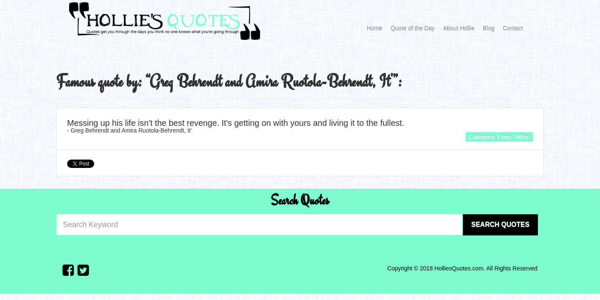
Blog (489, 28)
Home (374, 28)
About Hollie (459, 28)
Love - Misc (513, 136)
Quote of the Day (412, 28)
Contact (513, 28)
